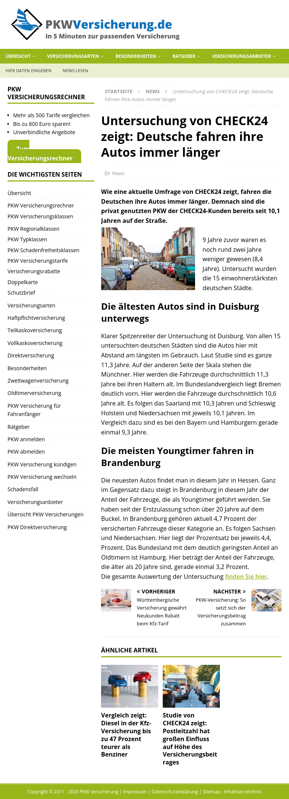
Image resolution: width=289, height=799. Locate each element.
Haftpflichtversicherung (36, 317)
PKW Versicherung (99, 791)
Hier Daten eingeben (28, 70)
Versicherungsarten (73, 56)
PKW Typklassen (27, 239)
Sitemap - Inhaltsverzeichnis (232, 791)
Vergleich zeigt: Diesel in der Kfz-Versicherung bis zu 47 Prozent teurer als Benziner (126, 734)
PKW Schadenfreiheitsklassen (43, 250)
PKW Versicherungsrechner (41, 205)
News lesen (75, 70)
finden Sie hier (246, 576)
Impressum (135, 791)
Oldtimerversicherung (34, 392)
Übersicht (18, 56)
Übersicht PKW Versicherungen (45, 514)
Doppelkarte (23, 282)
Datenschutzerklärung (174, 791)
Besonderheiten (135, 56)
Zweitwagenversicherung (38, 380)
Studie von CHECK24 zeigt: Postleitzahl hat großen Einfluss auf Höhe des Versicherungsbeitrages (190, 738)
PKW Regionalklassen (33, 228)
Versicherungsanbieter (241, 56)
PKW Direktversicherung (37, 527)
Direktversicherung (31, 355)
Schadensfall (23, 489)
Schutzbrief (21, 292)
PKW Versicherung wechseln (42, 476)
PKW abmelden (26, 451)
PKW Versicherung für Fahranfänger (34, 410)
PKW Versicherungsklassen (40, 216)
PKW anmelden (26, 439)
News (118, 173)
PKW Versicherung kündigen (42, 464)
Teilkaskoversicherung (35, 330)
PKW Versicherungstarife (38, 260)
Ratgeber (183, 56)
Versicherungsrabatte (34, 271)
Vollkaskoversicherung (35, 343)
